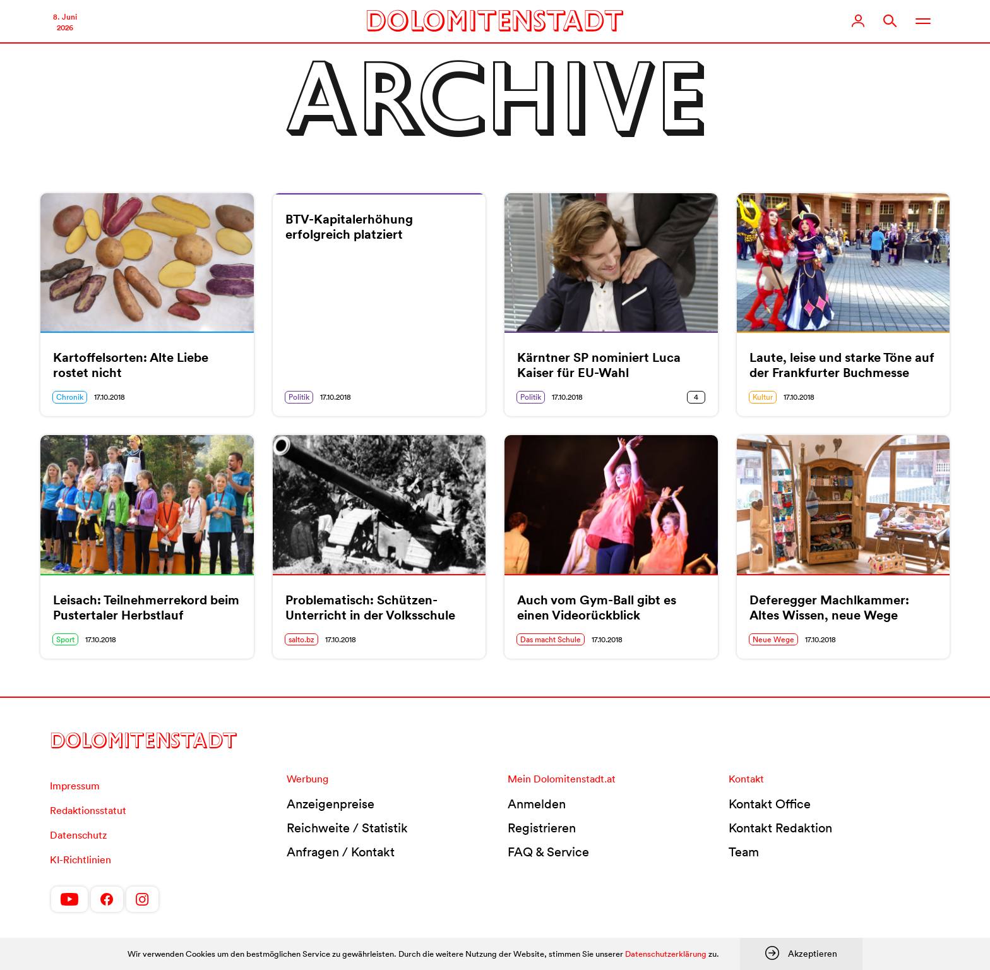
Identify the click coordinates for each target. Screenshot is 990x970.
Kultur (763, 397)
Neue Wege (773, 639)
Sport (65, 639)
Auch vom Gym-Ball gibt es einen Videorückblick (596, 607)
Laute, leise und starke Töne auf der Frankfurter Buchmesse (841, 365)
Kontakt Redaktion (780, 827)
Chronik (69, 397)
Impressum (75, 785)
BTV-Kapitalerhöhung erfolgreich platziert (349, 227)
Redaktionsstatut (88, 810)
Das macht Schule (550, 639)
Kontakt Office (770, 803)
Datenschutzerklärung (666, 954)
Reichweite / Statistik (347, 827)
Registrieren (542, 827)
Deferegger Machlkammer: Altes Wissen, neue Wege (829, 607)
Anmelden (537, 803)
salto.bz (301, 639)
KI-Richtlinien (80, 859)
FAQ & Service (548, 851)
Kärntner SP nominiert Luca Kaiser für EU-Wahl (599, 365)
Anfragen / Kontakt (341, 851)
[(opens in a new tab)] (379, 504)
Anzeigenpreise (330, 803)
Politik (299, 397)
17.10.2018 (109, 397)
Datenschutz (78, 835)
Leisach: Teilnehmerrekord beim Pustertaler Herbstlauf (146, 607)
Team (744, 851)
